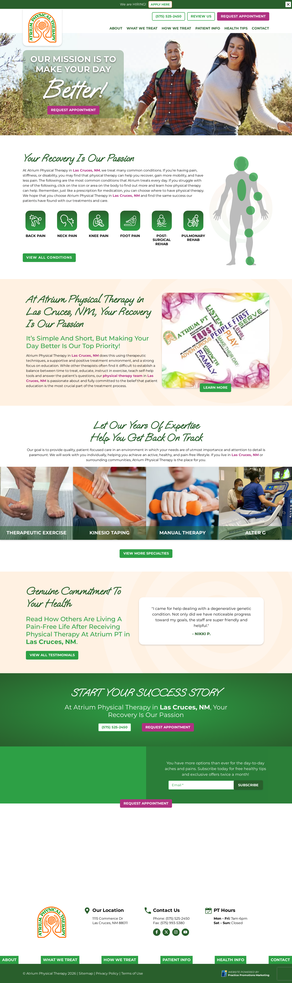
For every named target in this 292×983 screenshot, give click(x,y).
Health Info (230, 960)
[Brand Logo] (51, 922)
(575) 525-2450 (168, 16)
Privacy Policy (107, 973)
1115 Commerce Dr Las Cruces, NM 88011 (110, 920)
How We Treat (176, 28)
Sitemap (86, 973)
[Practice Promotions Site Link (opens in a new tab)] (224, 973)
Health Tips (236, 28)
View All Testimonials (52, 655)
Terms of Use (132, 973)
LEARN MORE (215, 388)
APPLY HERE (160, 4)
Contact (260, 28)
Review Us (201, 16)
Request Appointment (243, 16)
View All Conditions (49, 257)
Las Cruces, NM (86, 170)
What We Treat (142, 28)
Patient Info (207, 28)
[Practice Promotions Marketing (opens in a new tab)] (248, 975)
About (115, 28)
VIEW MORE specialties (146, 553)
